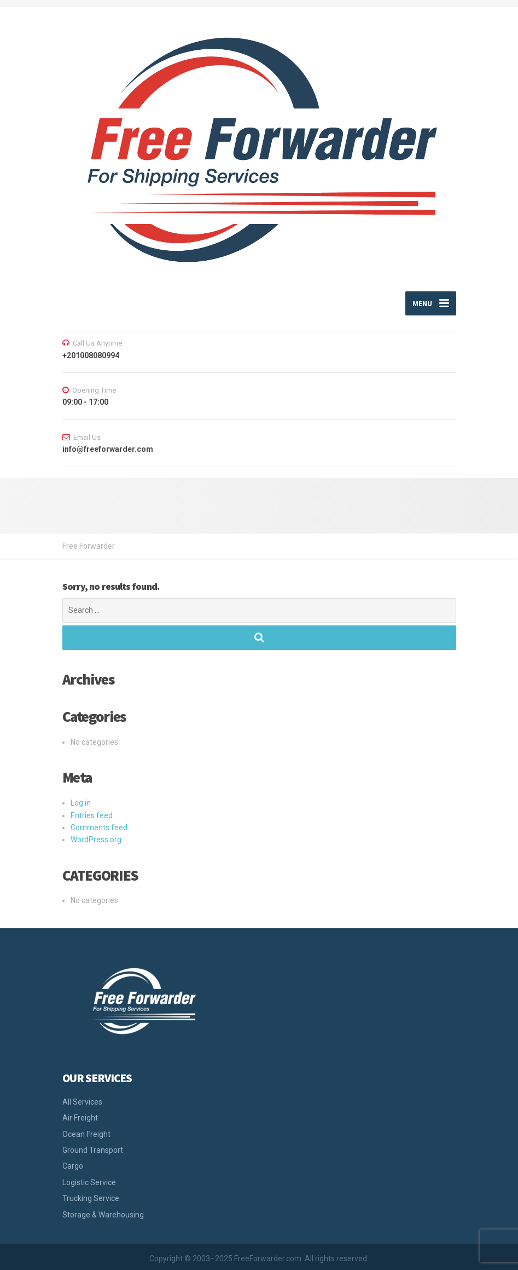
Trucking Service (90, 1198)
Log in (81, 802)
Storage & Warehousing (103, 1214)
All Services (82, 1101)
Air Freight (80, 1117)
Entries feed (92, 815)
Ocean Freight (86, 1134)
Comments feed (99, 827)
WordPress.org (96, 839)
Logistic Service (89, 1182)
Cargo (72, 1166)
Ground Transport (92, 1150)
